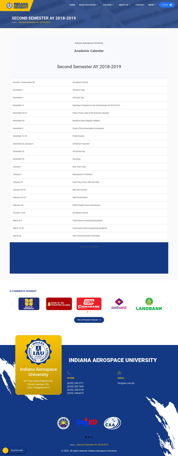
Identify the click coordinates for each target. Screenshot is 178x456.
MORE (152, 5)
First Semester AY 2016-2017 (26, 272)
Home (14, 22)
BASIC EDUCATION (88, 5)
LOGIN (167, 5)
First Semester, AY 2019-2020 (26, 252)
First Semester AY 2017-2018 (26, 265)
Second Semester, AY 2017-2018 (27, 262)
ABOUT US (124, 5)
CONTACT (139, 5)
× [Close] (174, 101)
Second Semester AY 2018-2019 (27, 255)
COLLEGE (108, 5)
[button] (12, 304)
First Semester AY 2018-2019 (26, 259)
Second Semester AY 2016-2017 (27, 269)
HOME (72, 5)
